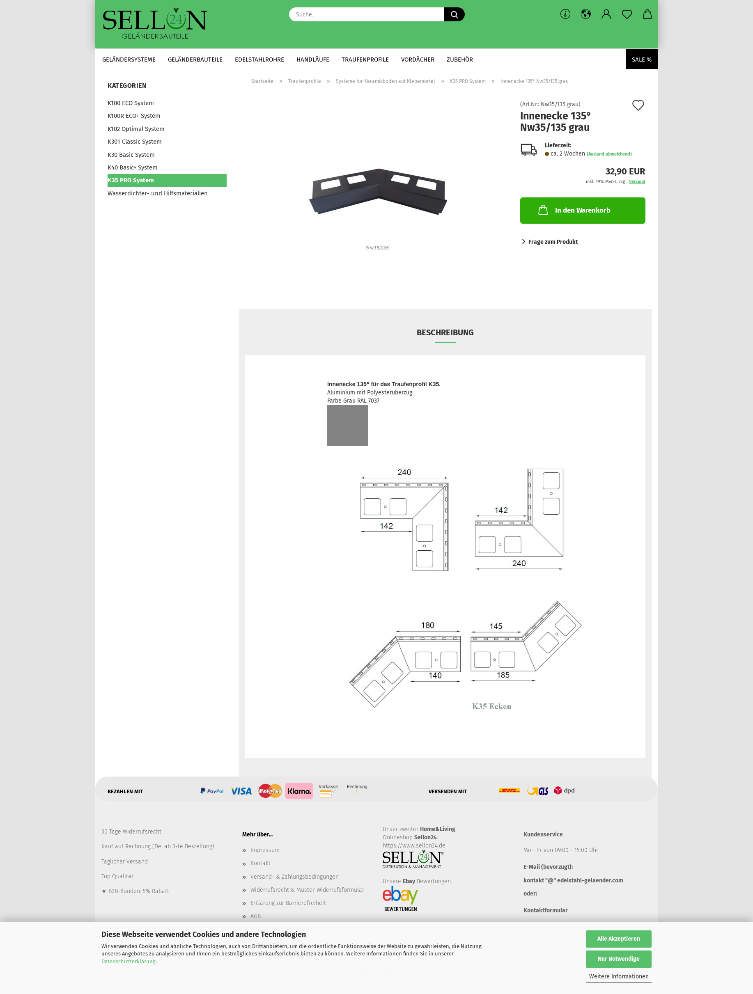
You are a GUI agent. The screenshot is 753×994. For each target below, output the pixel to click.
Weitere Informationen (619, 976)
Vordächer (417, 59)
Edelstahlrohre (259, 59)
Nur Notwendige (619, 958)
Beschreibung (445, 332)
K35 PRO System (131, 180)
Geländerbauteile (195, 59)
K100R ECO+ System (134, 115)
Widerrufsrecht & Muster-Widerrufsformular (307, 889)
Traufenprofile (365, 59)
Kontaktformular (545, 910)
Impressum (265, 850)
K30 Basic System (131, 154)
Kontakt (260, 863)
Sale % (642, 59)
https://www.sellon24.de (414, 845)
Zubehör (460, 59)
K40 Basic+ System (133, 167)
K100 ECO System (131, 103)
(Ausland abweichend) (609, 154)
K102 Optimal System (136, 129)
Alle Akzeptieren (618, 938)
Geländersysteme (129, 59)
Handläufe (312, 59)
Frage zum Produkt (553, 241)
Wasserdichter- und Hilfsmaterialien (158, 193)
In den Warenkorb (574, 209)
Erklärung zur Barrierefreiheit (288, 903)
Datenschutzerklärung (128, 961)
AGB (255, 916)
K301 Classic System (135, 141)
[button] (586, 14)
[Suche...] (454, 14)
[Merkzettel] (627, 14)
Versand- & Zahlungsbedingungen (294, 876)
